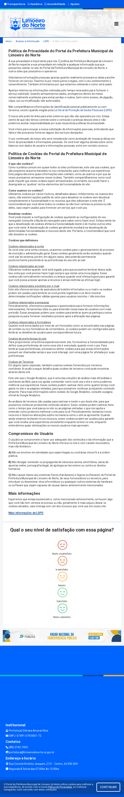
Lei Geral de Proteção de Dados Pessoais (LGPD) (83, 110)
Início (9, 41)
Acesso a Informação (28, 41)
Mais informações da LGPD (25, 512)
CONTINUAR (108, 787)
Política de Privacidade (60, 787)
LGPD (46, 41)
